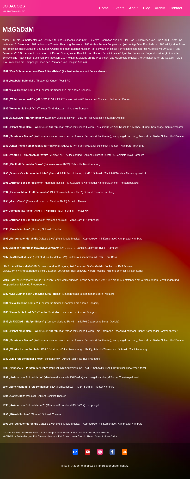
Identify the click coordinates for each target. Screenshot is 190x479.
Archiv (160, 8)
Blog (146, 8)
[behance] (75, 452)
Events (118, 8)
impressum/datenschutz (113, 465)
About (134, 8)
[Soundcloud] (124, 452)
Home (104, 8)
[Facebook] (112, 452)
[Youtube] (87, 452)
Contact (175, 8)
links (64, 465)
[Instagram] (100, 452)
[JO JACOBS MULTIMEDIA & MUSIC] (14, 8)
